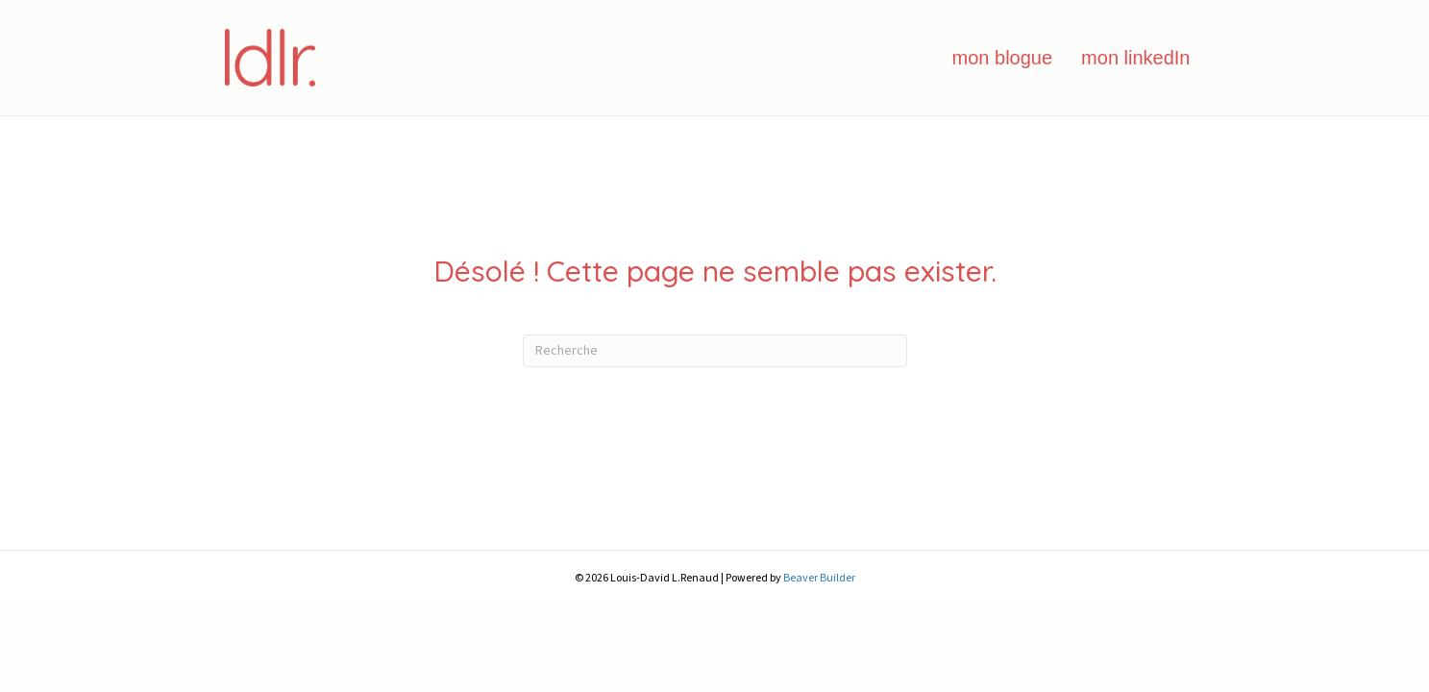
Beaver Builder (819, 578)
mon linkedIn (1135, 57)
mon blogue (1002, 57)
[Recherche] (715, 350)
